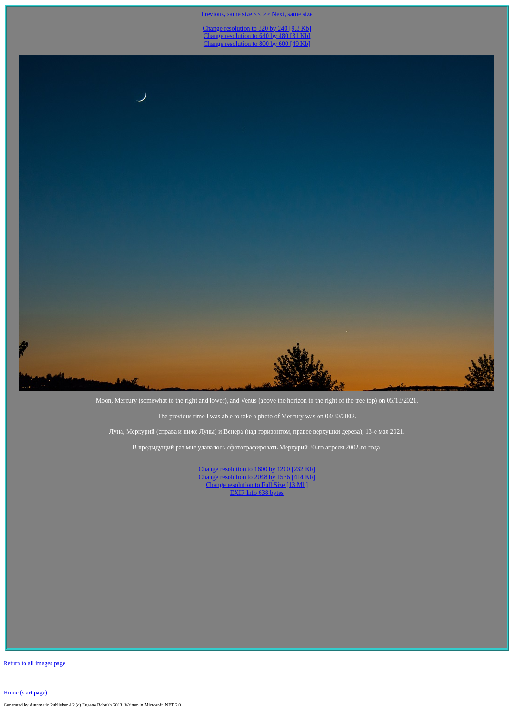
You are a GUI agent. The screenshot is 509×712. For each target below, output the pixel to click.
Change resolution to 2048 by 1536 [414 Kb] (256, 477)
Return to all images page (34, 663)
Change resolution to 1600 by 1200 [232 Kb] (256, 469)
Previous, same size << (231, 14)
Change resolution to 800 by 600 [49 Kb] (257, 43)
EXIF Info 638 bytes (257, 492)
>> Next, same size (288, 14)
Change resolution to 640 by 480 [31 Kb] (257, 35)
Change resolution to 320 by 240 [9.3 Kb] (257, 28)
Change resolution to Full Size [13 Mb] (257, 484)
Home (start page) (25, 692)
